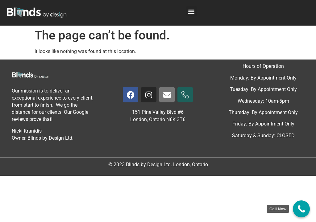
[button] (191, 11)
